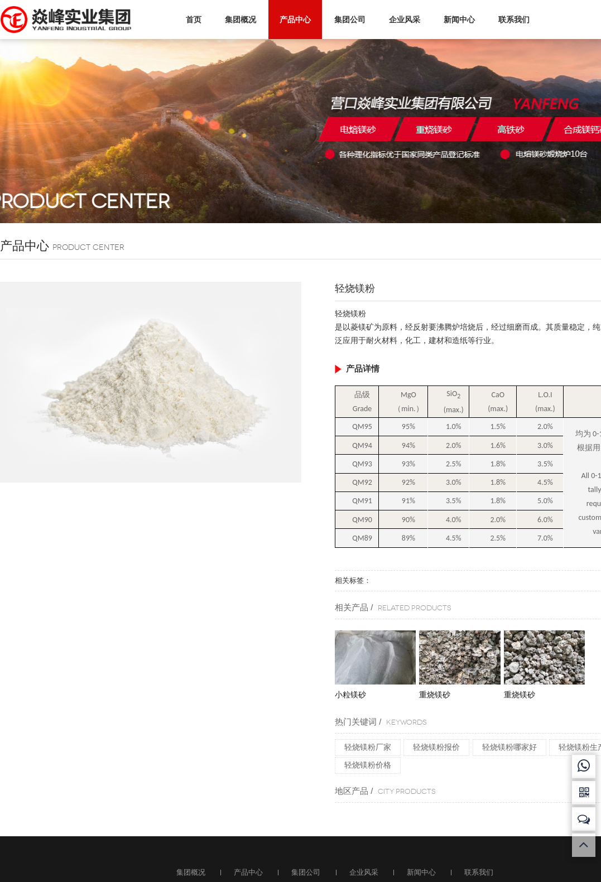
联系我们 (511, 19)
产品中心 (292, 19)
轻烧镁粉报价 (436, 747)
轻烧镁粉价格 (367, 764)
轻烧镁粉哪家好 (509, 747)
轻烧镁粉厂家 (367, 747)
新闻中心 (456, 19)
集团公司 (347, 19)
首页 (191, 19)
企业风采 (401, 19)
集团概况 (237, 19)
